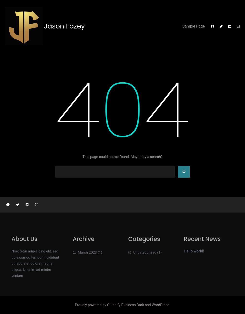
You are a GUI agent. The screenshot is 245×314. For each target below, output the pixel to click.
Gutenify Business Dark (126, 305)
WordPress (160, 305)
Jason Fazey (64, 26)
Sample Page (193, 26)
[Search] (184, 172)
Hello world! (194, 252)
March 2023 (87, 254)
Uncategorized (144, 254)
